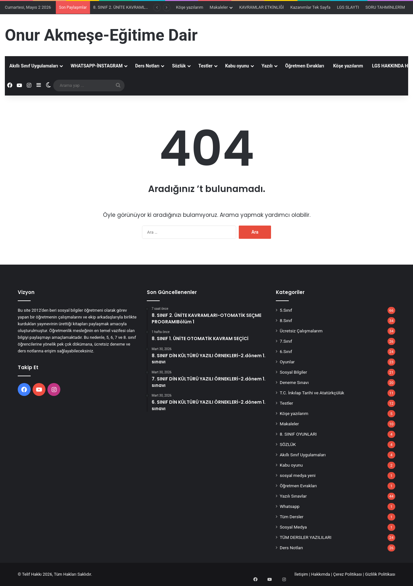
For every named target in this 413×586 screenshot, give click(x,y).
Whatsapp (289, 506)
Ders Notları (147, 65)
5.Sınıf (286, 310)
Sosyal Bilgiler (293, 372)
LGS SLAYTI (348, 7)
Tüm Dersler (291, 516)
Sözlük (179, 65)
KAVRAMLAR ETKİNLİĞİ (261, 7)
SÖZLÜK (288, 444)
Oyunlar (287, 361)
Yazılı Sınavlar (293, 496)
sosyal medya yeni (298, 475)
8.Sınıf (286, 320)
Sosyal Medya (293, 527)
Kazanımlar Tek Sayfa (310, 7)
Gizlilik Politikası (380, 574)
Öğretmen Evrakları (304, 65)
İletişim (301, 574)
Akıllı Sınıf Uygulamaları (33, 65)
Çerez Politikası (347, 574)
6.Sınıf (286, 351)
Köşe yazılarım (189, 7)
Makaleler (219, 7)
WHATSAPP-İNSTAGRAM (97, 65)
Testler (205, 65)
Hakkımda (320, 574)
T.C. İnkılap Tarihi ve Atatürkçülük (312, 392)
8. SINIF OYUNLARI (298, 434)
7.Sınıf (286, 341)
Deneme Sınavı (294, 382)
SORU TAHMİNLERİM (385, 7)
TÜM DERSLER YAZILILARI (305, 537)
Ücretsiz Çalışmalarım (301, 330)
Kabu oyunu (237, 65)
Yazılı (267, 65)
